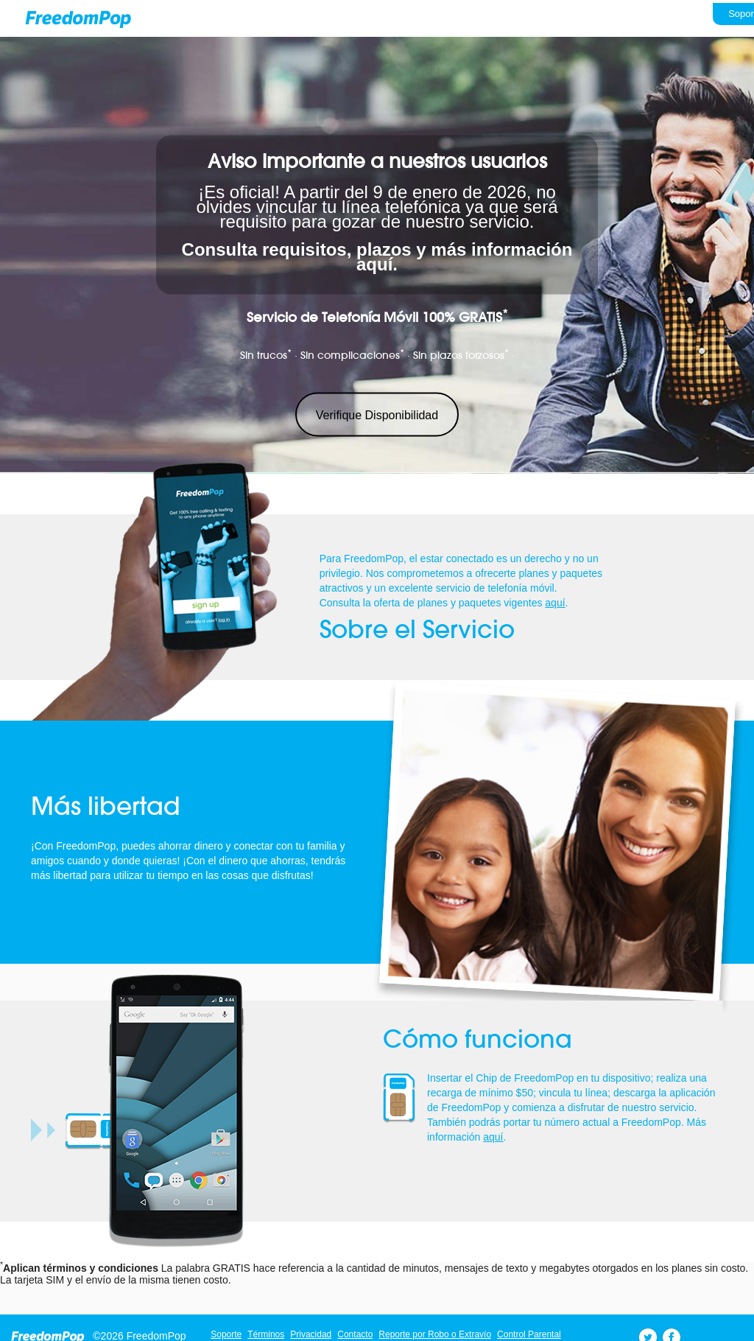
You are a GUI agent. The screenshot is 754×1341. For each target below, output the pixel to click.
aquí (555, 603)
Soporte (226, 1334)
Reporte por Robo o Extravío (434, 1334)
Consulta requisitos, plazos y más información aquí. (377, 256)
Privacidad (310, 1334)
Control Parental (529, 1334)
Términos (265, 1334)
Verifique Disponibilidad (377, 415)
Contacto (355, 1334)
